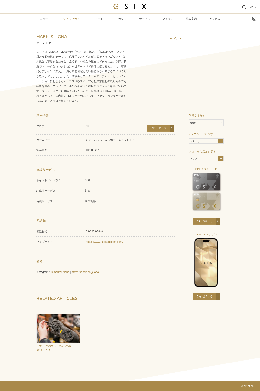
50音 (193, 122)
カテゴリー (202, 142)
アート (99, 18)
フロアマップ (158, 127)
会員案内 (167, 18)
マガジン (121, 18)
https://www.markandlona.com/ (104, 241)
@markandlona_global (85, 272)
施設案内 (191, 18)
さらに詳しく (204, 221)
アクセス (214, 18)
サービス (144, 18)
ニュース (45, 18)
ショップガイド (72, 18)
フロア (193, 159)
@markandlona (60, 272)
